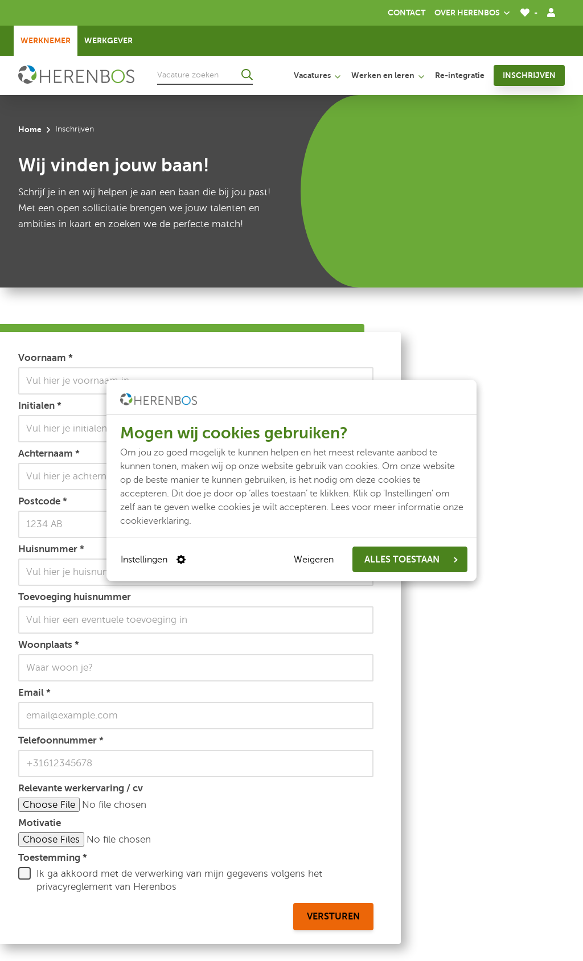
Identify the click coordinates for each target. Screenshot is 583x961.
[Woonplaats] (195, 667)
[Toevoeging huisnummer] (195, 620)
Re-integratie (460, 75)
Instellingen (153, 560)
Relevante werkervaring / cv (80, 788)
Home (30, 129)
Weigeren (314, 560)
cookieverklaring (154, 521)
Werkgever (108, 40)
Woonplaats (48, 644)
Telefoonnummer (61, 740)
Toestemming (52, 857)
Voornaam (45, 357)
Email (34, 692)
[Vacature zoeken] (205, 74)
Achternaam (49, 453)
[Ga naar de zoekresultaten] (247, 74)
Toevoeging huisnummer (74, 596)
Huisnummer (51, 549)
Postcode (42, 501)
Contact (406, 12)
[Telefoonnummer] (195, 763)
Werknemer (45, 40)
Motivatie (39, 822)
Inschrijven (529, 75)
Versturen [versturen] (333, 916)
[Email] (195, 715)
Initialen (39, 405)
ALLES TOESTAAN (411, 560)
